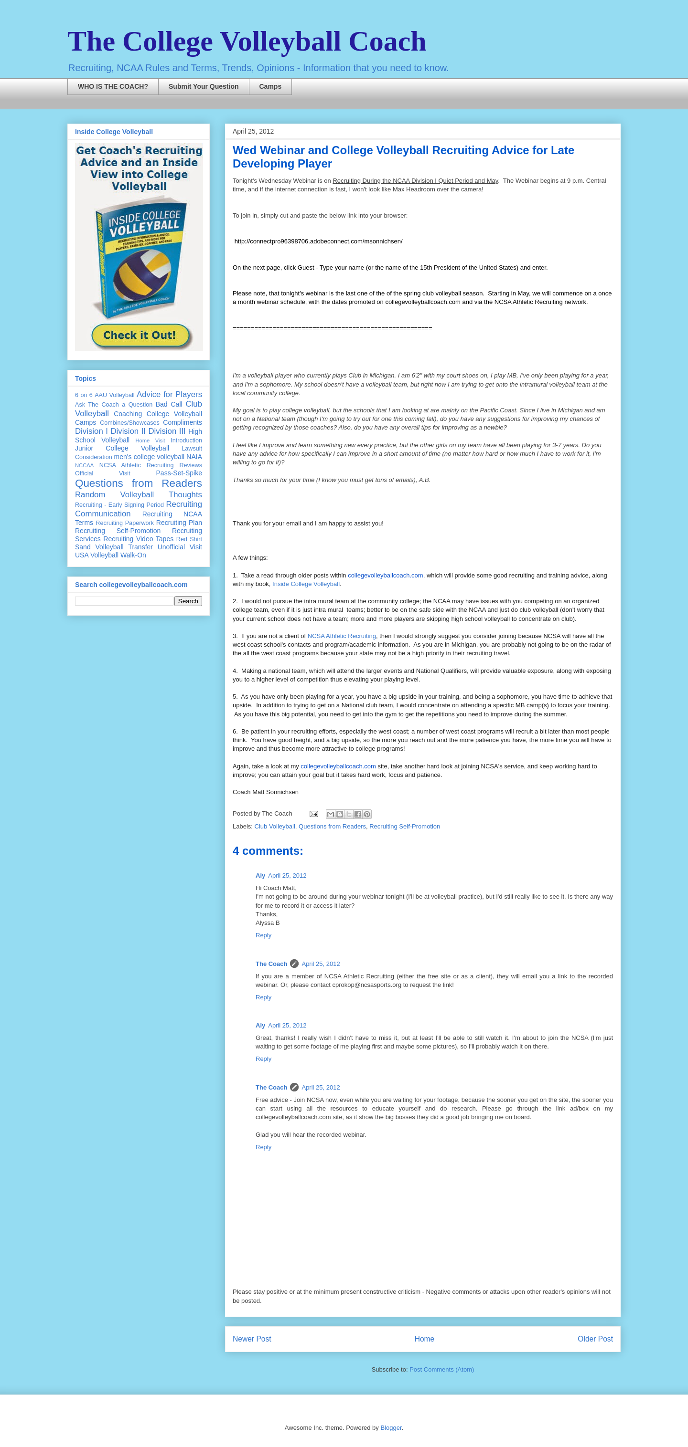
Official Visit (102, 473)
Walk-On (133, 555)
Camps (270, 86)
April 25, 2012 (287, 875)
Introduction (186, 440)
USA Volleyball (96, 555)
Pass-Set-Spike (179, 473)
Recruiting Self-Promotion (404, 826)
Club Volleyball (275, 826)
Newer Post (252, 1339)
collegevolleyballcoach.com (385, 575)
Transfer (140, 547)
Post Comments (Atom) (441, 1369)
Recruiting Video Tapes (138, 539)
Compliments (182, 422)
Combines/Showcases (130, 422)
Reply (263, 935)
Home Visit (150, 440)
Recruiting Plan (179, 522)
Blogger (390, 1427)
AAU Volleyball (114, 395)
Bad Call (169, 404)
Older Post (595, 1339)
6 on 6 (84, 395)
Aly (260, 875)
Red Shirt (189, 539)
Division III (166, 431)
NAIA (194, 457)
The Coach (271, 963)
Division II (128, 431)
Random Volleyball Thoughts (138, 494)
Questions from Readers (332, 826)
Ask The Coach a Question (113, 404)
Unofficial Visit (180, 547)
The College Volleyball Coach (247, 41)
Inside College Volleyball (306, 583)
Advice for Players (169, 394)
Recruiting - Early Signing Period (119, 505)
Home (425, 1339)
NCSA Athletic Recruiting (342, 636)
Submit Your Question (204, 86)
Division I (91, 431)
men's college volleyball (149, 457)
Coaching (128, 414)
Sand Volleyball (99, 547)
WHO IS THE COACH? (113, 86)
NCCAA (84, 465)
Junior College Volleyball (122, 448)
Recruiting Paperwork (125, 523)
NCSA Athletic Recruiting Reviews (150, 465)
